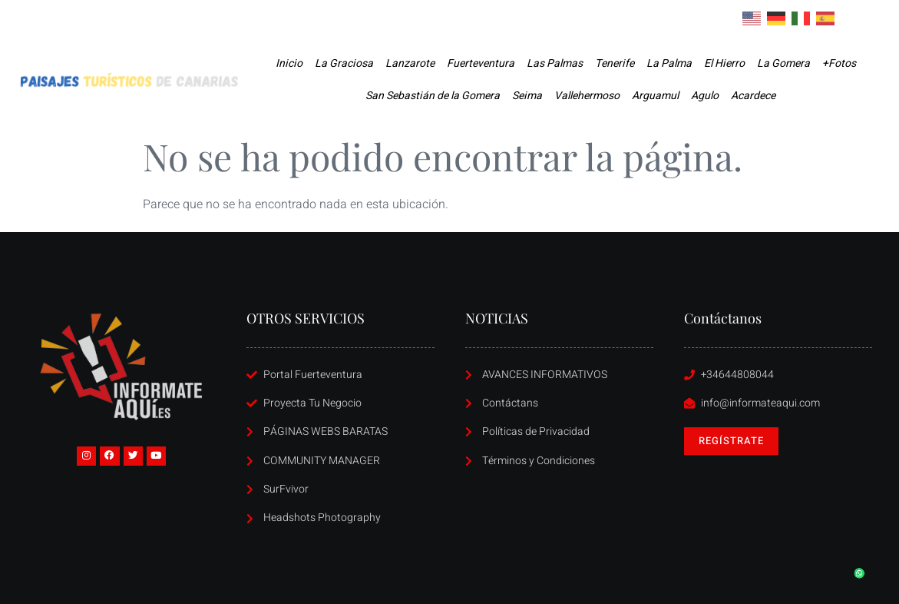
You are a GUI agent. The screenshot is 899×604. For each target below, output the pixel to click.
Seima (527, 96)
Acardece (753, 96)
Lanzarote (410, 63)
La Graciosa (344, 63)
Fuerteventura (480, 63)
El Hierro (724, 63)
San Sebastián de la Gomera (432, 96)
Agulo (705, 96)
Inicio (289, 63)
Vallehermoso (587, 96)
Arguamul (655, 96)
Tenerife (614, 63)
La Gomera (783, 63)
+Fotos (839, 63)
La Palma (669, 63)
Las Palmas (555, 63)
